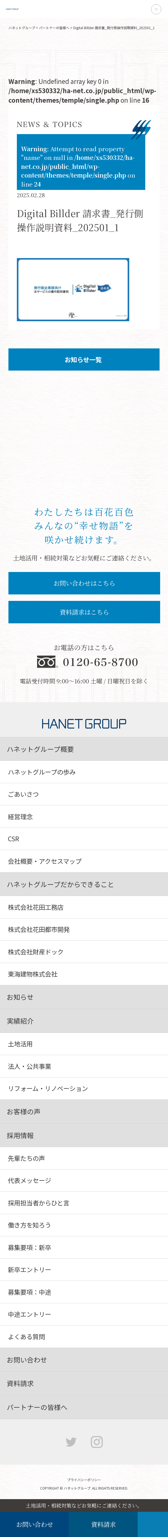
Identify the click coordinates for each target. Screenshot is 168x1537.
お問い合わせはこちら (84, 582)
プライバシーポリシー (84, 1479)
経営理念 (20, 816)
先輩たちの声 (26, 1158)
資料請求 (103, 1524)
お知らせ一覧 (76, 359)
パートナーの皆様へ (54, 27)
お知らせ (20, 997)
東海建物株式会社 (32, 973)
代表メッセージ (29, 1180)
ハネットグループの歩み (42, 771)
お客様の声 (23, 1111)
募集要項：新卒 (29, 1247)
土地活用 (20, 1043)
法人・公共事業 (29, 1066)
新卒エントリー (29, 1269)
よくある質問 (26, 1336)
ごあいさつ (23, 793)
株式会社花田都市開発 (39, 929)
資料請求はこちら (84, 611)
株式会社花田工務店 (35, 906)
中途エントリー (29, 1313)
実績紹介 (20, 1021)
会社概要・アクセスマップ (44, 860)
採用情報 (20, 1135)
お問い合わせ (34, 1524)
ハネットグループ (21, 27)
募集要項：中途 (29, 1291)
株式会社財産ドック (35, 951)
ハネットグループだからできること (60, 884)
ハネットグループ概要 (40, 749)
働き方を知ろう (29, 1224)
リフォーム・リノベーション (48, 1088)
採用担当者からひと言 (38, 1202)
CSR (13, 838)
